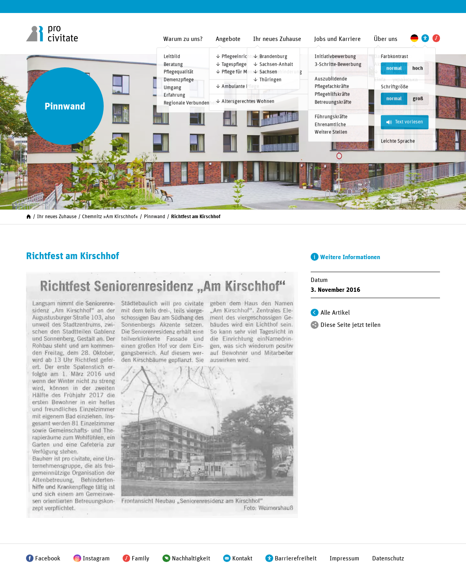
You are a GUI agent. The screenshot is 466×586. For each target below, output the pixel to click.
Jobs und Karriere (337, 39)
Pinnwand (154, 216)
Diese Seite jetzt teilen (350, 325)
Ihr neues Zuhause (277, 39)
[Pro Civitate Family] (436, 38)
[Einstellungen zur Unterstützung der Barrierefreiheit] (425, 38)
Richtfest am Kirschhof (195, 216)
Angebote (228, 39)
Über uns (385, 39)
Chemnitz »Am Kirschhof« (110, 216)
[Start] (28, 216)
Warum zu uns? (183, 39)
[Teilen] (315, 325)
